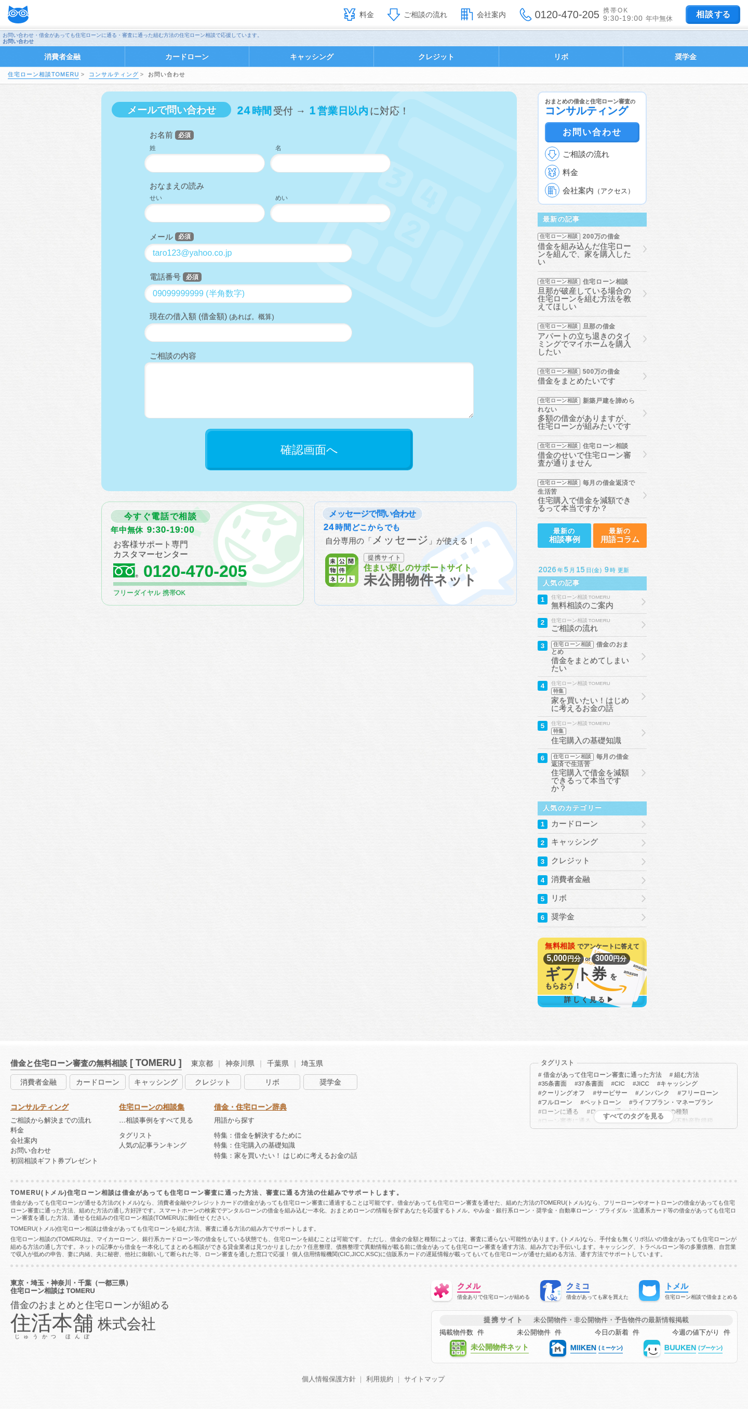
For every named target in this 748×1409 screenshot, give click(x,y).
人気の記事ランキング (152, 1145)
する (713, 14)
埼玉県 (312, 1063)
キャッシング (311, 56)
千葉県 (278, 1063)
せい (156, 198)
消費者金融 (62, 56)
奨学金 (686, 56)
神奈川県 (240, 1063)
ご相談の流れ (425, 14)
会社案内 (491, 14)
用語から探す (234, 1120)
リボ (561, 56)
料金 (366, 14)
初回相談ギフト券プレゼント (54, 1161)
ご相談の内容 (173, 355)
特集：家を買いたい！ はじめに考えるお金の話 (286, 1156)
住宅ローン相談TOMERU (43, 74)
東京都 (202, 1063)
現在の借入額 (173, 316)
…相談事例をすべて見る (156, 1120)
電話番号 (165, 276)
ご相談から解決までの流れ (50, 1120)
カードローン (187, 56)
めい (281, 198)
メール (161, 236)
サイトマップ (424, 1379)
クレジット (436, 56)
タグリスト (136, 1136)
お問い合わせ (592, 132)
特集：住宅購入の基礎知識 (254, 1145)
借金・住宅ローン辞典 (250, 1107)
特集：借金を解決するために (258, 1136)
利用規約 (379, 1379)
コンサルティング (114, 74)
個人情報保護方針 (329, 1379)
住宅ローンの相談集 (151, 1107)
